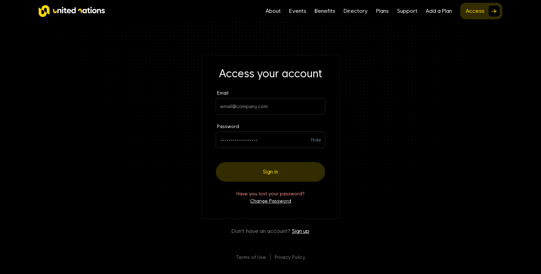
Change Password (270, 201)
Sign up (300, 231)
